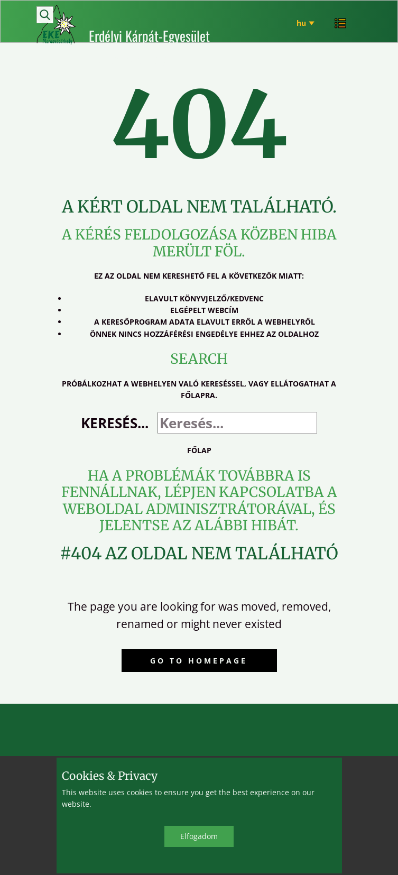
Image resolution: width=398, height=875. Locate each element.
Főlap (199, 450)
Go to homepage (198, 661)
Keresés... (115, 422)
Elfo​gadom (199, 836)
